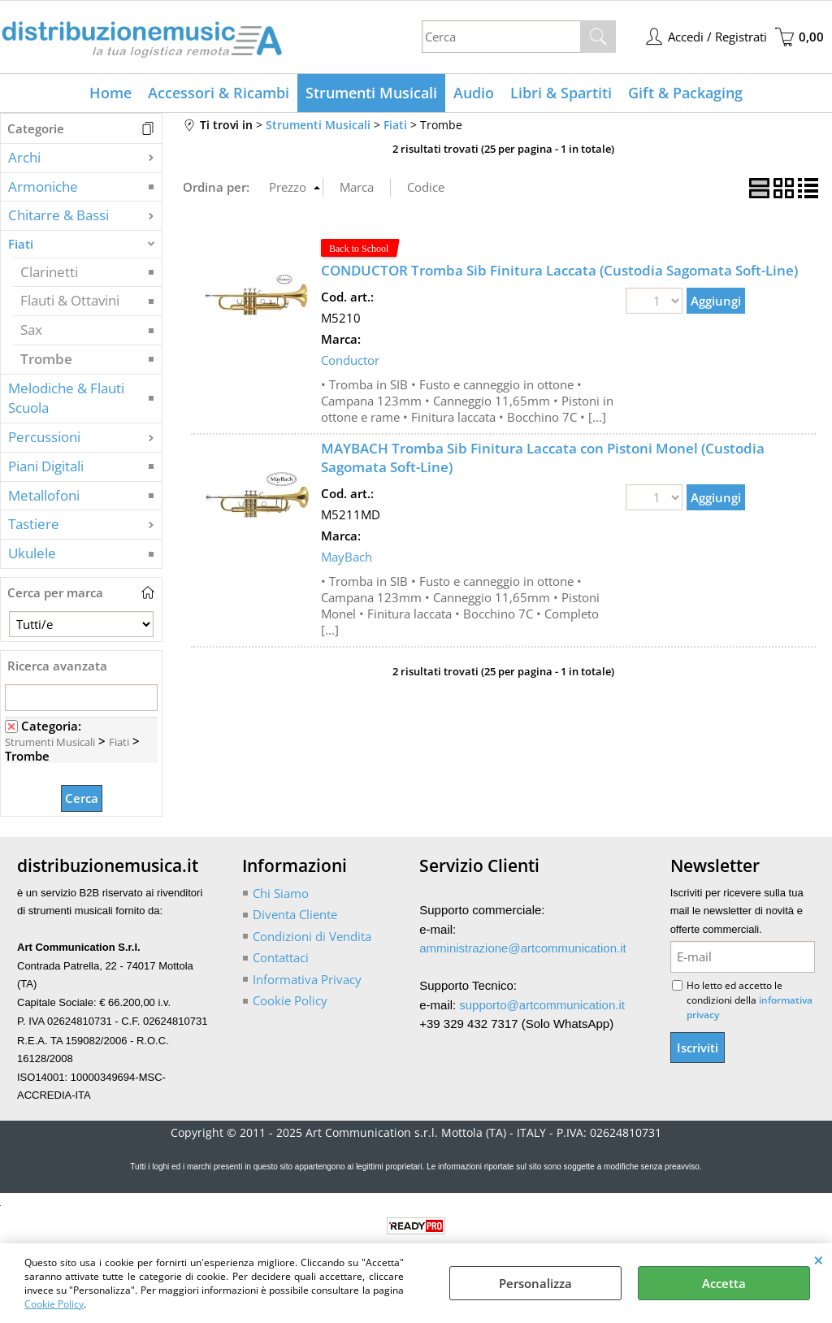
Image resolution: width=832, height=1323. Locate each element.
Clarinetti (49, 271)
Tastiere (33, 523)
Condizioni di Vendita (312, 936)
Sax (31, 329)
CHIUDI (818, 1259)
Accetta (724, 1283)
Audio (473, 92)
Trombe (46, 358)
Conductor (350, 360)
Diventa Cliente (295, 914)
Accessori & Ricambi (218, 92)
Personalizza (535, 1283)
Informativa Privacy (307, 979)
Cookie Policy (54, 1304)
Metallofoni (44, 495)
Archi (24, 157)
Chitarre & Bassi (58, 215)
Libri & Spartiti (561, 92)
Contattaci (281, 957)
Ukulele (32, 553)
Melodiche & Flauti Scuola (66, 398)
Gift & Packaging (685, 92)
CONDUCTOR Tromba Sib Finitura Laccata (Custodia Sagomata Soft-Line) (559, 270)
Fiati (20, 244)
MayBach (346, 557)
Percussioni (44, 436)
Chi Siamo (281, 893)
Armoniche (43, 186)
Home (110, 92)
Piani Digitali (46, 466)
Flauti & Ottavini (69, 300)
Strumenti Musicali (371, 92)
